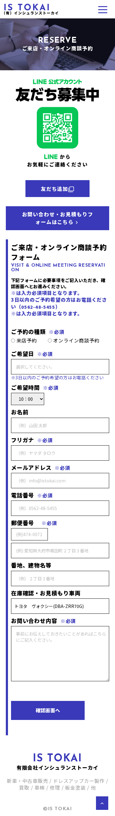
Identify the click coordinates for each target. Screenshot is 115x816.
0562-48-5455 (38, 307)
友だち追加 (57, 188)
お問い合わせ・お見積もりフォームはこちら (57, 218)
